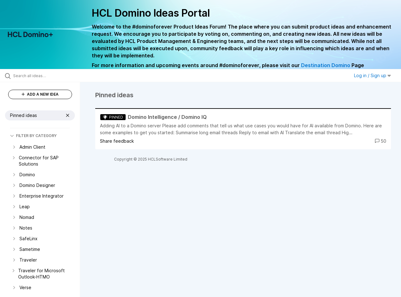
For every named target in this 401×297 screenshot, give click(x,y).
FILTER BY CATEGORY (33, 135)
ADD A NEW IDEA (40, 94)
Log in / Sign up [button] (372, 75)
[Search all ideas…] (48, 75)
